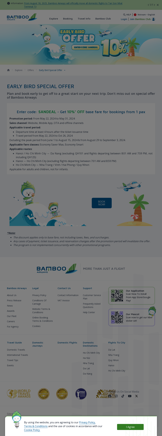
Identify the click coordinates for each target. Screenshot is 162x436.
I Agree (130, 427)
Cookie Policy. (32, 430)
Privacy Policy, (87, 422)
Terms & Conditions (36, 426)
